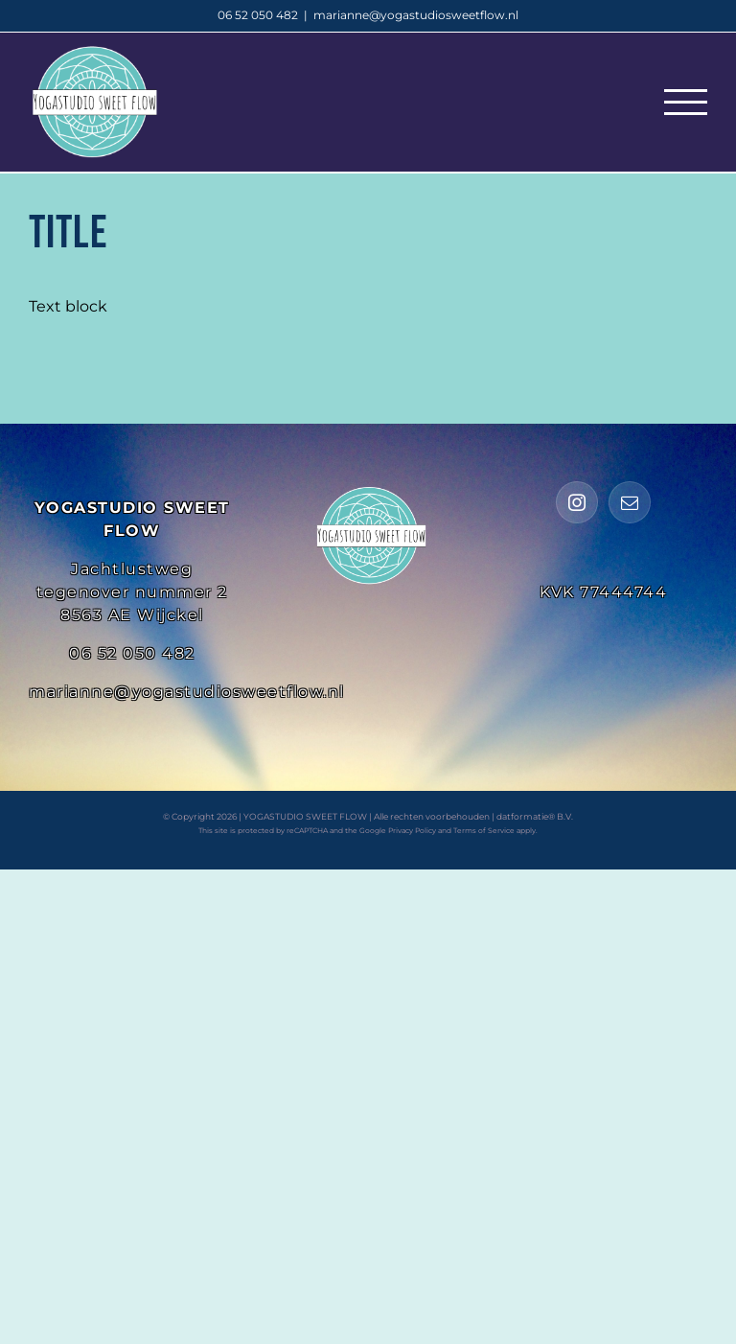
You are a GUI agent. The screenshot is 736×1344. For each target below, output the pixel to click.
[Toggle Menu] (686, 102)
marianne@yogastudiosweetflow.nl (415, 15)
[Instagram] (577, 502)
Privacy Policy (412, 830)
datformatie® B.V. (534, 816)
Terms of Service (484, 830)
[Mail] (630, 502)
